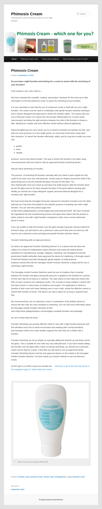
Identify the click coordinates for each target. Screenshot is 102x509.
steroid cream (48, 477)
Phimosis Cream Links (29, 59)
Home (14, 59)
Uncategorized (60, 477)
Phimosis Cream (26, 14)
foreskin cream (23, 477)
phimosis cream (36, 477)
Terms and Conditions (50, 59)
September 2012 (17, 489)
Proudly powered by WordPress (51, 500)
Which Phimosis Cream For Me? (75, 59)
